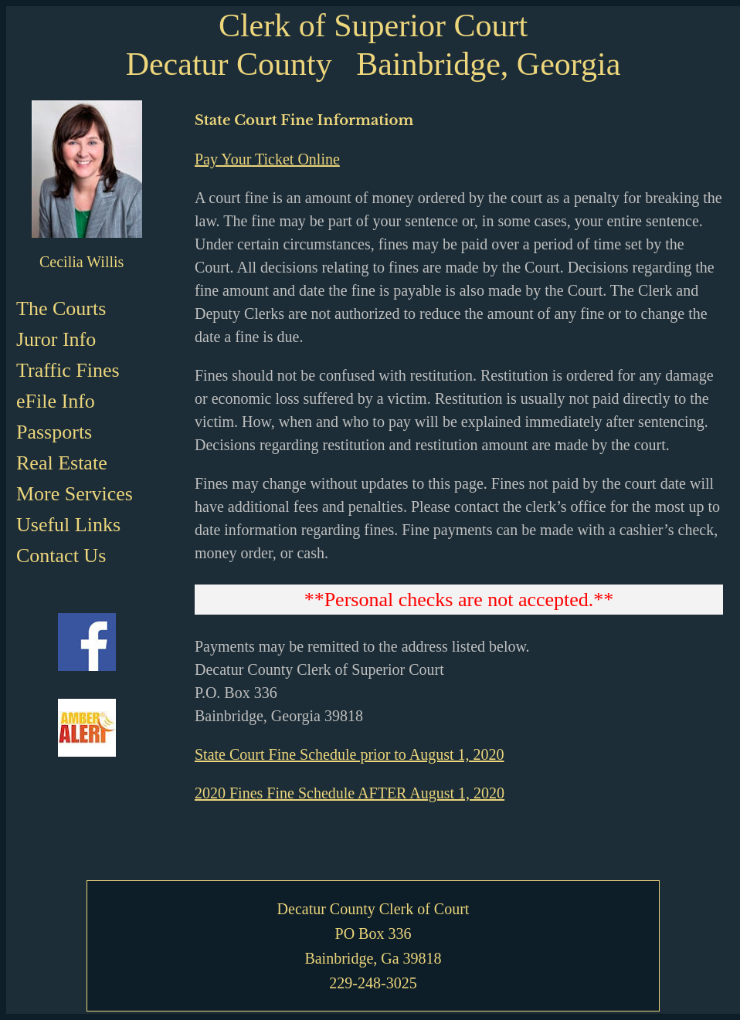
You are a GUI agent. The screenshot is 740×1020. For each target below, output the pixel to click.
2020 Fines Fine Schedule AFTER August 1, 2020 (349, 792)
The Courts (61, 308)
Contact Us (61, 555)
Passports (54, 432)
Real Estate (61, 463)
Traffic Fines (68, 370)
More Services (74, 494)
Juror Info (56, 339)
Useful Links (68, 524)
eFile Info (55, 401)
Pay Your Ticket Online (267, 159)
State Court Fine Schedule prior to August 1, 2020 (349, 754)
